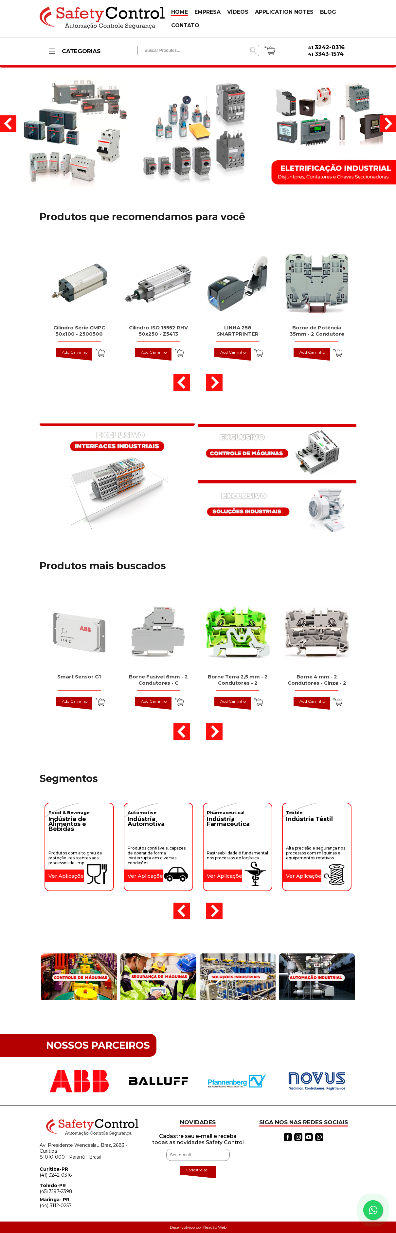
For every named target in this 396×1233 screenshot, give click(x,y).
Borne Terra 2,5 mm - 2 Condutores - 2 (238, 680)
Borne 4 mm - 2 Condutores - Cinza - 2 (317, 680)
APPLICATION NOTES (284, 12)
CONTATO (185, 25)
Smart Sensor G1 (79, 677)
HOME (179, 12)
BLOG (328, 12)
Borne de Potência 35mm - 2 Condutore (317, 330)
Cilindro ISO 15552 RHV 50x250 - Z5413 (158, 330)
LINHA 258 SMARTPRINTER (238, 330)
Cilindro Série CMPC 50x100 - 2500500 (79, 330)
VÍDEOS (237, 12)
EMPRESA (207, 12)
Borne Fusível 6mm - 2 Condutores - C (158, 680)
